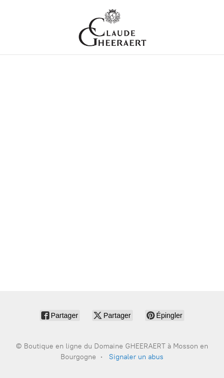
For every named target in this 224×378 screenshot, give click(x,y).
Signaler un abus (136, 357)
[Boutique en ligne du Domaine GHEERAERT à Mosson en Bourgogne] (112, 27)
